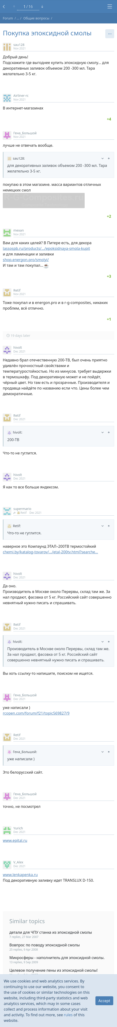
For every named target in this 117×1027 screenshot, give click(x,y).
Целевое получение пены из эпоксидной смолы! (53, 970)
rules (68, 1014)
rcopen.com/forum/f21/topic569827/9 (36, 713)
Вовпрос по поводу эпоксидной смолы (44, 945)
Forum (8, 18)
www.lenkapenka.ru (20, 874)
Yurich (18, 828)
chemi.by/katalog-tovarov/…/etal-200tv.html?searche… (50, 552)
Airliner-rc (21, 95)
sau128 (18, 44)
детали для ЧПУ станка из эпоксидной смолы (50, 932)
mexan (18, 230)
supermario (22, 508)
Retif (16, 290)
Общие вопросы (36, 18)
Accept (104, 1000)
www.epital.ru (15, 840)
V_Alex (18, 862)
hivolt (17, 347)
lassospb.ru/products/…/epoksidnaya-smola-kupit (46, 248)
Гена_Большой (25, 133)
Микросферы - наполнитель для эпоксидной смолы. (57, 957)
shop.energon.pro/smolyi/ (26, 259)
